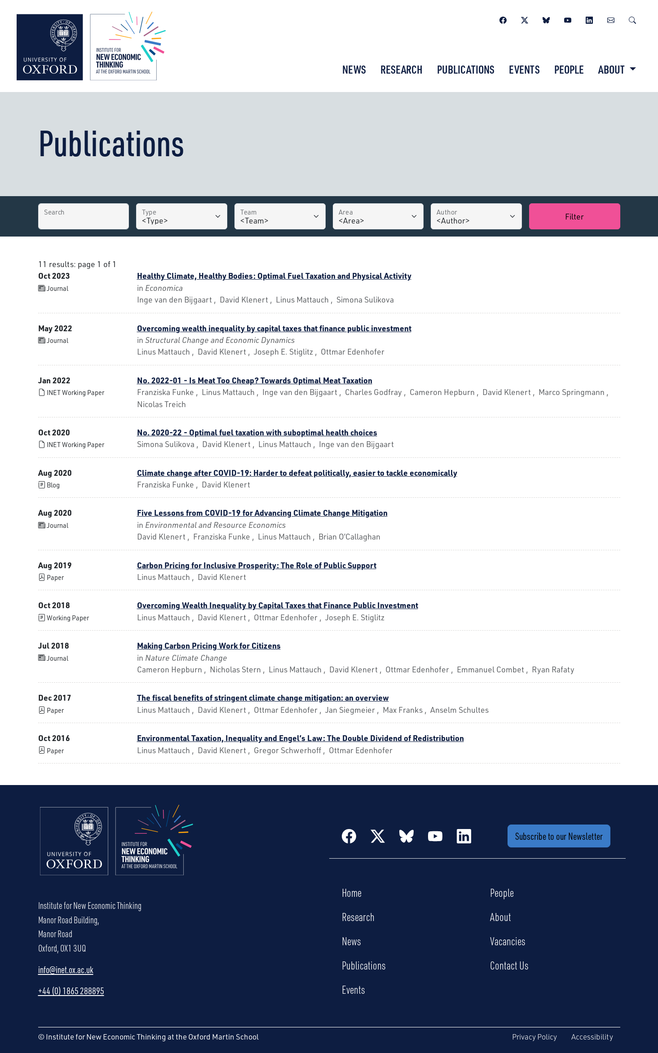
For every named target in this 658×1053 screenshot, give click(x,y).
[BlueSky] (546, 18)
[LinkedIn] (589, 18)
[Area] (378, 216)
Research (401, 69)
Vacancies (508, 941)
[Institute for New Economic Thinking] (91, 45)
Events (524, 69)
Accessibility (592, 1036)
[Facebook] (503, 18)
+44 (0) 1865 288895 (71, 990)
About (500, 916)
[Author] (476, 216)
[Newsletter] (611, 18)
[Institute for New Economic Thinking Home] (116, 850)
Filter (574, 216)
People (569, 69)
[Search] (632, 18)
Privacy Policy (534, 1036)
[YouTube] (568, 18)
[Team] (280, 216)
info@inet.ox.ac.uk (65, 969)
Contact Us (509, 965)
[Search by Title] (83, 216)
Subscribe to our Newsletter (559, 836)
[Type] (181, 216)
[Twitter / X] (524, 18)
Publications (466, 69)
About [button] (612, 69)
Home (352, 892)
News (354, 69)
